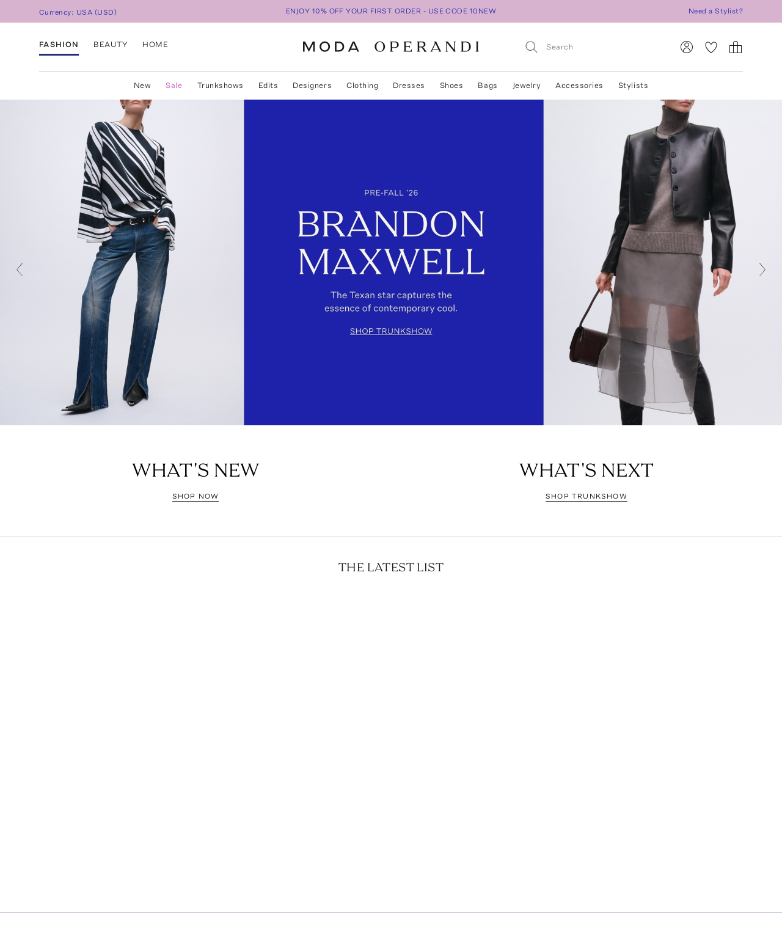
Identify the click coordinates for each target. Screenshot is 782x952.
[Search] (593, 47)
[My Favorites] (711, 47)
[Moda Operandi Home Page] (391, 47)
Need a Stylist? (716, 11)
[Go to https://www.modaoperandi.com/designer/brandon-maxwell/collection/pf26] (391, 262)
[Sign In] (686, 47)
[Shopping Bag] (735, 47)
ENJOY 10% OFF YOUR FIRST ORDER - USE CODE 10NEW (391, 11)
